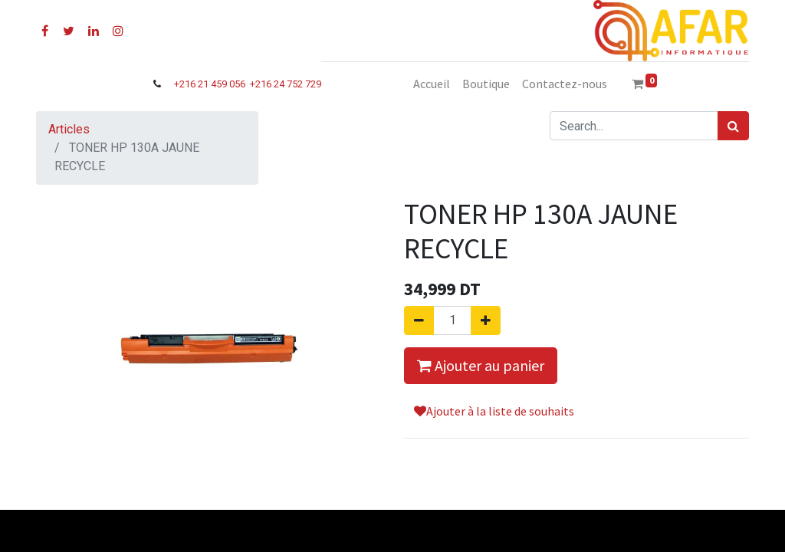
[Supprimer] (419, 320)
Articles (69, 129)
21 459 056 (223, 84)
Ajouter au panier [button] (480, 365)
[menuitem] (431, 83)
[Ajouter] (486, 320)
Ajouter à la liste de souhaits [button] (494, 411)
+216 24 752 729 (285, 84)
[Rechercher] (733, 125)
